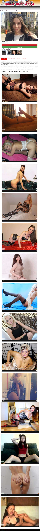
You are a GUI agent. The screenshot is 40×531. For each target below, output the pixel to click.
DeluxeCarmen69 (5, 101)
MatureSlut (4, 310)
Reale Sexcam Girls (6, 529)
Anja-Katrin (4, 161)
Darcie (3, 190)
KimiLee (3, 400)
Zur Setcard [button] (19, 47)
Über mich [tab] (18, 58)
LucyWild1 (3, 431)
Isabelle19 (4, 250)
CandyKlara (4, 340)
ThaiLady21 (3, 526)
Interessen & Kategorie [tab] (11, 58)
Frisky (3, 280)
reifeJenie (4, 370)
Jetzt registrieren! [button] (20, 44)
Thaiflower (3, 463)
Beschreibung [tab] (4, 58)
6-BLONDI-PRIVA (4, 494)
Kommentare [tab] (24, 58)
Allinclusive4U (4, 220)
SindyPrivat (4, 131)
